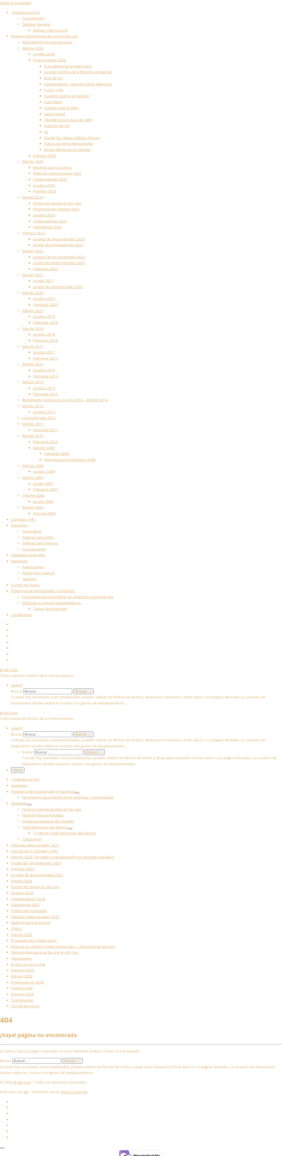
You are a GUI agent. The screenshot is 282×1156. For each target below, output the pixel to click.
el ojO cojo (22, 1082)
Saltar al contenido (15, 2)
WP (26, 1091)
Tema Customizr (74, 1091)
